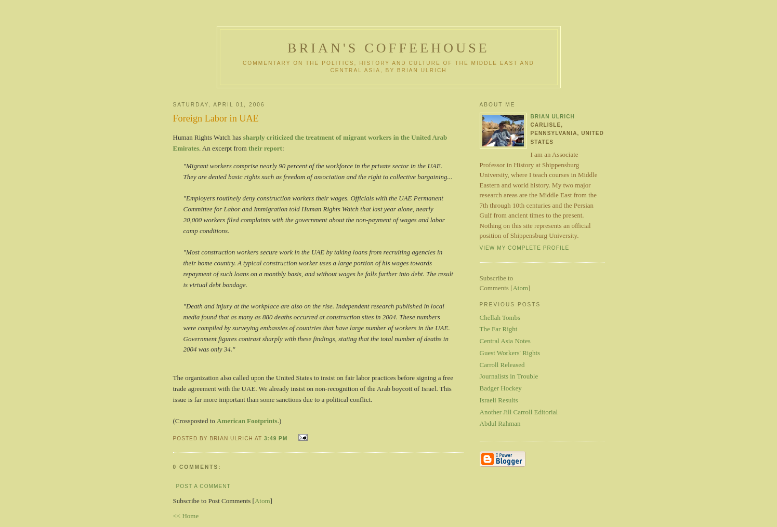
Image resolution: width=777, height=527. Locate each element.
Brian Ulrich (553, 116)
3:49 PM (276, 438)
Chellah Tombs (500, 317)
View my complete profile (525, 248)
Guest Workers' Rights (510, 353)
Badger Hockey (501, 388)
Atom (262, 501)
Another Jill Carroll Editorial (519, 412)
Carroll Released (502, 365)
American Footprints (247, 421)
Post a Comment (203, 486)
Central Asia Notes (505, 341)
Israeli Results (499, 400)
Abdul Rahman (500, 423)
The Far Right (499, 329)
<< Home (186, 516)
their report (265, 148)
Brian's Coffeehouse (388, 48)
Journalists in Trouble (509, 376)
